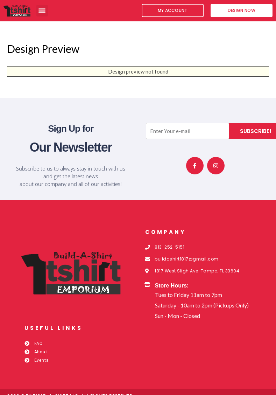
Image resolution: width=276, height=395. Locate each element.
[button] (42, 10)
